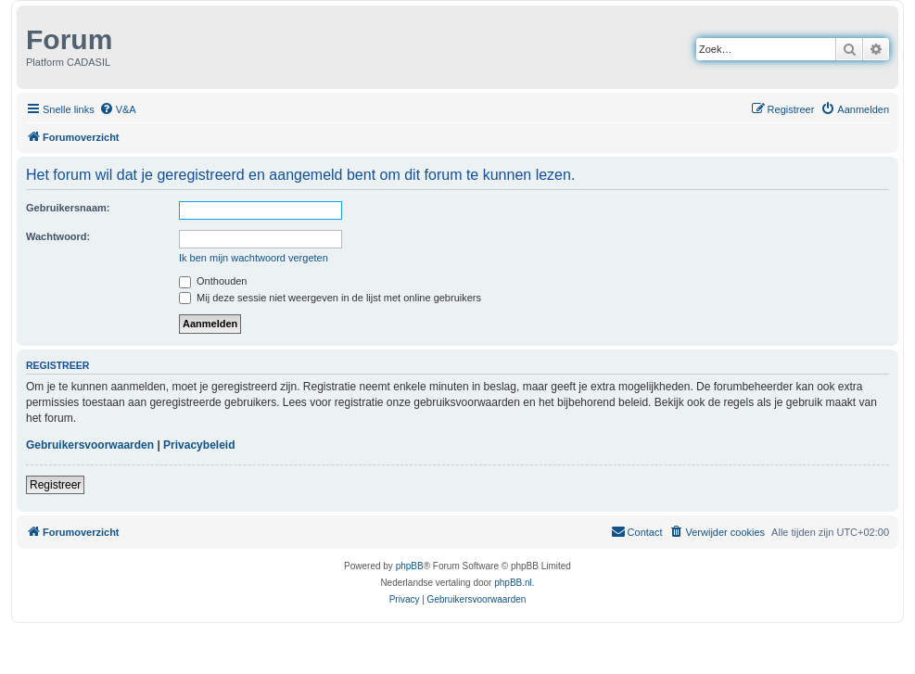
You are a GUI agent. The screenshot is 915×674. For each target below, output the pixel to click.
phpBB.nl (513, 583)
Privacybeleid (199, 445)
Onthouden (213, 280)
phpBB (410, 566)
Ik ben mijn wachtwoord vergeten (253, 257)
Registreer (55, 484)
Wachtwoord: (58, 236)
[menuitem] (117, 109)
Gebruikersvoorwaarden (90, 445)
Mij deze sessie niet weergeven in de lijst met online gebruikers (330, 297)
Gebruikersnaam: (67, 207)
